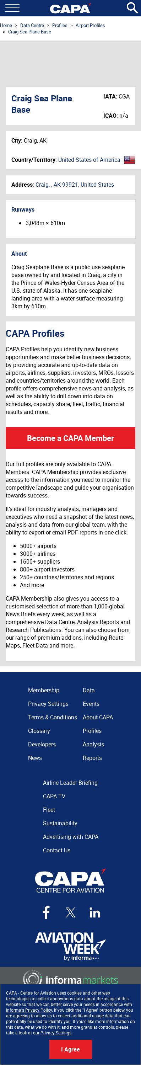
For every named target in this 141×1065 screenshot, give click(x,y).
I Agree (70, 1049)
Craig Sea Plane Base (29, 31)
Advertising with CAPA (70, 837)
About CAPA (98, 717)
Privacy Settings (55, 1032)
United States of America (89, 160)
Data (89, 690)
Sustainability (60, 823)
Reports (92, 758)
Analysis (93, 744)
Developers (42, 744)
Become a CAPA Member (70, 438)
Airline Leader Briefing (70, 783)
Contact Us (56, 850)
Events (91, 704)
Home (6, 25)
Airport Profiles (90, 25)
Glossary (39, 731)
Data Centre (32, 25)
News (35, 758)
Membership (43, 690)
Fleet (49, 810)
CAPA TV (54, 796)
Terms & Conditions (52, 717)
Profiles (59, 25)
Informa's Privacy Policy (29, 1010)
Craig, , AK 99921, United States (75, 184)
